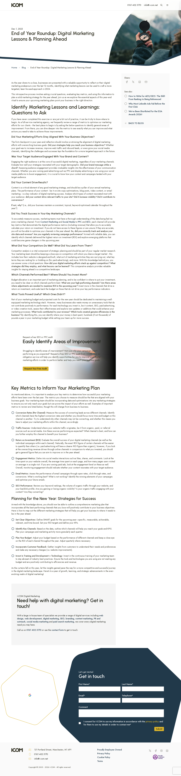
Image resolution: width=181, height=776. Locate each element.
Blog (24, 67)
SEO (88, 221)
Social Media (69, 221)
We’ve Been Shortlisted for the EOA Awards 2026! (145, 113)
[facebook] (126, 81)
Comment (83, 707)
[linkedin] (139, 81)
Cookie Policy (103, 757)
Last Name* (127, 684)
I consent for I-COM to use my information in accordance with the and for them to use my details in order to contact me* (123, 723)
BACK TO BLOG (136, 123)
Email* (82, 695)
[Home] (17, 5)
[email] (146, 81)
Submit (159, 728)
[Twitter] (150, 750)
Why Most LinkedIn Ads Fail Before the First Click (147, 105)
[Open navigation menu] (167, 5)
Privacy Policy (103, 753)
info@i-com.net (151, 5)
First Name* (84, 684)
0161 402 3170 (134, 5)
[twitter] (133, 81)
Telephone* (127, 695)
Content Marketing (49, 221)
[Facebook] (155, 750)
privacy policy (152, 721)
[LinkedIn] (167, 750)
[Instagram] (161, 750)
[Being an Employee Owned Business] (158, 757)
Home (14, 67)
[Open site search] (161, 5)
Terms (100, 761)
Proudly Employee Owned (109, 749)
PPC (80, 221)
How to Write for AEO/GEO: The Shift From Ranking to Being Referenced (147, 98)
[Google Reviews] (29, 695)
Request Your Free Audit (35, 368)
